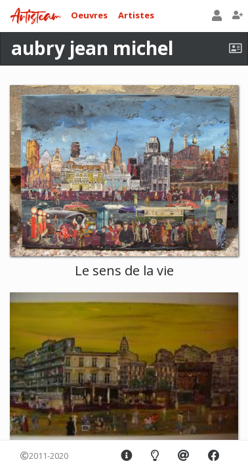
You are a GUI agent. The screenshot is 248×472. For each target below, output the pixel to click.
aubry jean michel (92, 47)
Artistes (136, 15)
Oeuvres (89, 15)
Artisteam (35, 17)
